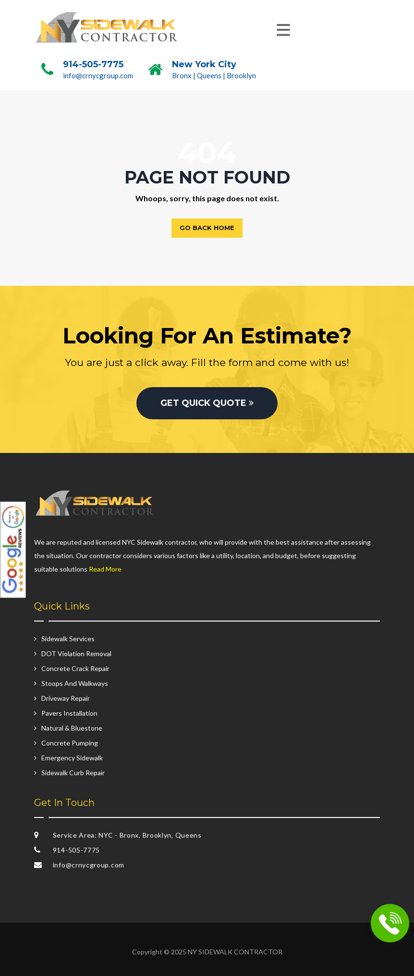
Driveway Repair (65, 698)
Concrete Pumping (69, 743)
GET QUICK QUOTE (207, 403)
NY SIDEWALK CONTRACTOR (235, 952)
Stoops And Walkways (74, 683)
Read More (105, 569)
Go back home (207, 228)
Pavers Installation (69, 713)
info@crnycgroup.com (98, 75)
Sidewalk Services (68, 638)
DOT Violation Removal (76, 653)
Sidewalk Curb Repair (73, 773)
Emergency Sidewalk (72, 758)
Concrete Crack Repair (75, 668)
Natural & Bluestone (71, 728)
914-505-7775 (93, 64)
